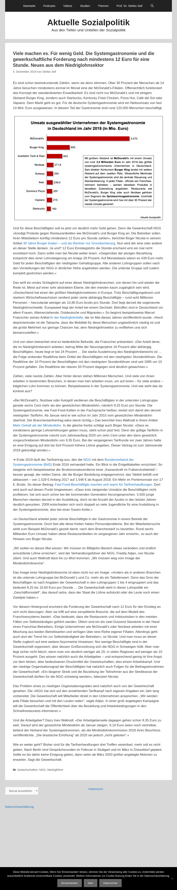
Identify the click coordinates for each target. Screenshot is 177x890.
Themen (103, 5)
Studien (85, 5)
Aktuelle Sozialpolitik (88, 22)
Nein (90, 883)
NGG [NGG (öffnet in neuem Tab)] (87, 460)
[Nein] (172, 878)
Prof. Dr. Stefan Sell (129, 5)
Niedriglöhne (55, 769)
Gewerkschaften (27, 769)
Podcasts (49, 5)
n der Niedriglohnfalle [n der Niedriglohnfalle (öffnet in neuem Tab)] (67, 317)
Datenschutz (110, 883)
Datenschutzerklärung (19, 806)
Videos (67, 5)
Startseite (29, 5)
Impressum (95, 789)
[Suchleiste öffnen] (152, 6)
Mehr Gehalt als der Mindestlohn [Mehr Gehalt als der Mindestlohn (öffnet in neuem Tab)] (37, 425)
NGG (42, 769)
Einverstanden (69, 883)
